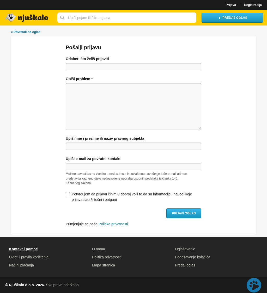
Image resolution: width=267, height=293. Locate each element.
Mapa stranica (103, 265)
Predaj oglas (185, 265)
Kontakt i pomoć (23, 249)
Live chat (254, 285)
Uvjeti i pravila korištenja (28, 257)
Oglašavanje (185, 249)
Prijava (231, 5)
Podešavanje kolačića (192, 257)
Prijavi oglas (184, 213)
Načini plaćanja (21, 265)
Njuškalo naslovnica (27, 18)
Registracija (253, 5)
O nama (98, 249)
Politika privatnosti (113, 224)
